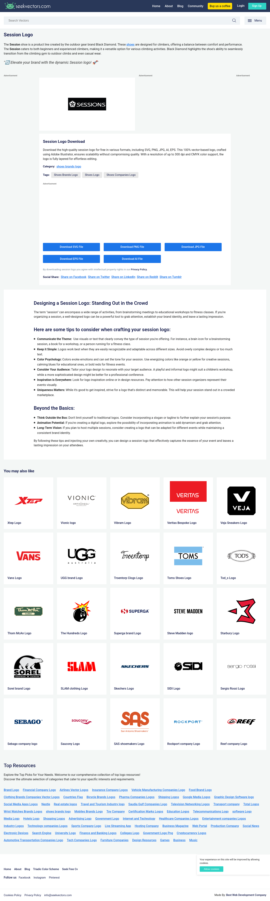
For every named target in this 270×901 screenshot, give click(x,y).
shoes (130, 44)
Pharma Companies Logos (136, 797)
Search (236, 21)
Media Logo (12, 818)
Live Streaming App (118, 826)
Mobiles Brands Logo (88, 811)
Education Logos (178, 811)
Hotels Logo (31, 818)
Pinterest (54, 877)
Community (195, 6)
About (169, 6)
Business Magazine (175, 826)
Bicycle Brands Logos (101, 797)
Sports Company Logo (86, 826)
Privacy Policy (33, 895)
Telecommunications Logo (211, 811)
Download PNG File (132, 247)
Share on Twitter (99, 277)
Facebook (25, 877)
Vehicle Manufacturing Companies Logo (158, 790)
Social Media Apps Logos (21, 804)
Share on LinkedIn (123, 277)
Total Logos (251, 804)
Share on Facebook (73, 277)
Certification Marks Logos (145, 811)
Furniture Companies (114, 840)
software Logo (242, 811)
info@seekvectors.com (58, 895)
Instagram (40, 877)
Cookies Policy (12, 895)
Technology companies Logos (48, 826)
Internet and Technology (139, 818)
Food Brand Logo (200, 790)
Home (156, 6)
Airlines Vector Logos (74, 790)
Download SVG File (71, 247)
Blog (180, 6)
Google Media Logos (196, 797)
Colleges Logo (129, 833)
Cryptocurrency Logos (191, 833)
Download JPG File (193, 247)
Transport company (226, 804)
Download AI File (132, 259)
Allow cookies (211, 869)
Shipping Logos (168, 797)
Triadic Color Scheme (46, 869)
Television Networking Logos (190, 804)
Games (165, 840)
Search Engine (41, 833)
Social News (251, 826)
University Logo (65, 833)
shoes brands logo (68, 166)
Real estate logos (65, 804)
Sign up (257, 5)
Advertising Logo (80, 818)
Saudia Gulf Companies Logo (147, 804)
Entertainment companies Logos (224, 818)
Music (193, 840)
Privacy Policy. (139, 269)
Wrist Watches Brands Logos (23, 811)
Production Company (225, 826)
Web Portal (199, 826)
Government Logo (107, 818)
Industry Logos (14, 826)
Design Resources (144, 840)
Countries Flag (73, 797)
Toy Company (115, 811)
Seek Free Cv (70, 869)
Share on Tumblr (171, 277)
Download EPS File (71, 259)
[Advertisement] (19, 134)
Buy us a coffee (220, 6)
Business (179, 840)
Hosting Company (147, 826)
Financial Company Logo (39, 790)
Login (240, 5)
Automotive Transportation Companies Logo (33, 840)
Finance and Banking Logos (98, 833)
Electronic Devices (16, 833)
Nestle (45, 804)
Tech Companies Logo (82, 840)
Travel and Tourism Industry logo (102, 804)
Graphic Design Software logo (234, 797)
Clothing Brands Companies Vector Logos (32, 797)
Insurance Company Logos (110, 790)
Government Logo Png (158, 833)
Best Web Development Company (246, 895)
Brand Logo (11, 790)
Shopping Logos (54, 818)
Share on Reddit (147, 277)
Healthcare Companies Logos (179, 818)
